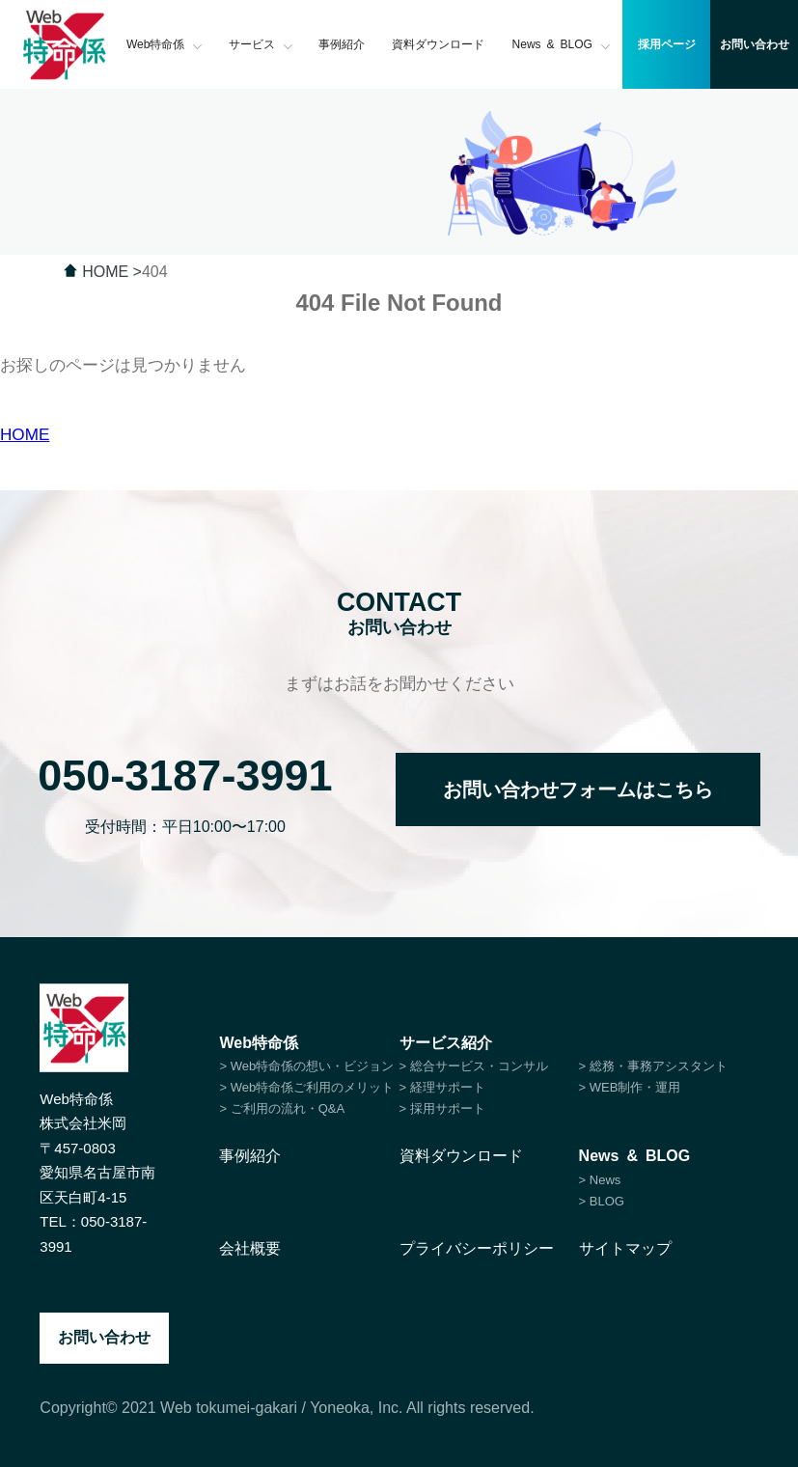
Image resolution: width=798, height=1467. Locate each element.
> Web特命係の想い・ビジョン (306, 1066)
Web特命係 (164, 44)
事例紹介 (341, 44)
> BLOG (601, 1201)
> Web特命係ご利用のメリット (306, 1087)
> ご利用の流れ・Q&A (281, 1108)
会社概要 (250, 1248)
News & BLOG (561, 44)
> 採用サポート (442, 1108)
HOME (24, 435)
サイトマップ (625, 1248)
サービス (260, 44)
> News (600, 1180)
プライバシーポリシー (476, 1248)
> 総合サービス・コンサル (473, 1066)
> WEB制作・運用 (630, 1087)
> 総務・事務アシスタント (653, 1066)
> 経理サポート (442, 1087)
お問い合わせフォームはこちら (578, 789)
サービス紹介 (445, 1043)
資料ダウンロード (438, 44)
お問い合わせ (104, 1337)
